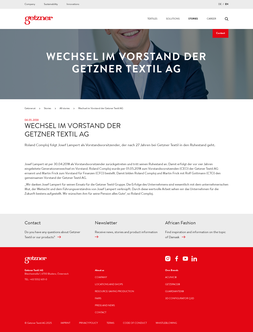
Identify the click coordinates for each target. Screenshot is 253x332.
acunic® (171, 277)
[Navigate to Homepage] (39, 20)
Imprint (65, 323)
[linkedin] (194, 259)
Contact (220, 33)
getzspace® (172, 284)
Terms (110, 323)
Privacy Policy (88, 323)
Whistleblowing (166, 323)
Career (211, 19)
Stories (193, 19)
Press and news (105, 305)
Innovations (73, 4)
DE (220, 4)
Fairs (98, 298)
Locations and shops (109, 284)
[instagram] (167, 259)
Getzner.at (30, 108)
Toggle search (226, 19)
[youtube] (185, 259)
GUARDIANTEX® (174, 291)
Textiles (152, 19)
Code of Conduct (135, 323)
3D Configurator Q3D (179, 298)
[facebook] (176, 259)
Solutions (173, 19)
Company (30, 4)
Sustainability (51, 4)
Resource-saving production (114, 291)
